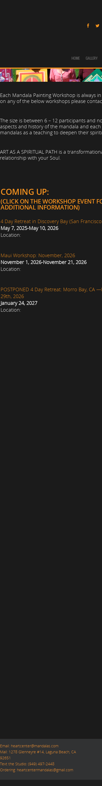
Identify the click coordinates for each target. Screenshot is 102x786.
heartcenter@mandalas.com (34, 745)
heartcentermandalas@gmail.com (45, 769)
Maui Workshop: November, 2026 (38, 255)
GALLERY (92, 57)
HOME (76, 57)
